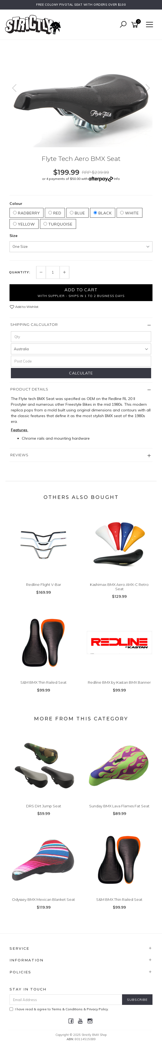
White (129, 213)
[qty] (81, 336)
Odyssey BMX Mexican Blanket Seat (43, 899)
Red (54, 213)
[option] (81, 93)
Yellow (24, 224)
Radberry (26, 213)
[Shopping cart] (135, 25)
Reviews (19, 455)
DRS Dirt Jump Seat (43, 806)
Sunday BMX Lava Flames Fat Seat (119, 806)
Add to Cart (81, 292)
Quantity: (19, 272)
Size (13, 235)
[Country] (81, 348)
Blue (77, 213)
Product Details (29, 389)
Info (117, 179)
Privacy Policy (97, 1009)
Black (103, 213)
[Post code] (81, 361)
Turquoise (58, 224)
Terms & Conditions (67, 1009)
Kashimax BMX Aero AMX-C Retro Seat (119, 586)
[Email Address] (66, 999)
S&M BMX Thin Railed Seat (43, 682)
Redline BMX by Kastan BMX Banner (119, 682)
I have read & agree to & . (59, 1009)
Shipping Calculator (34, 324)
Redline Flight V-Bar (43, 584)
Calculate (81, 373)
